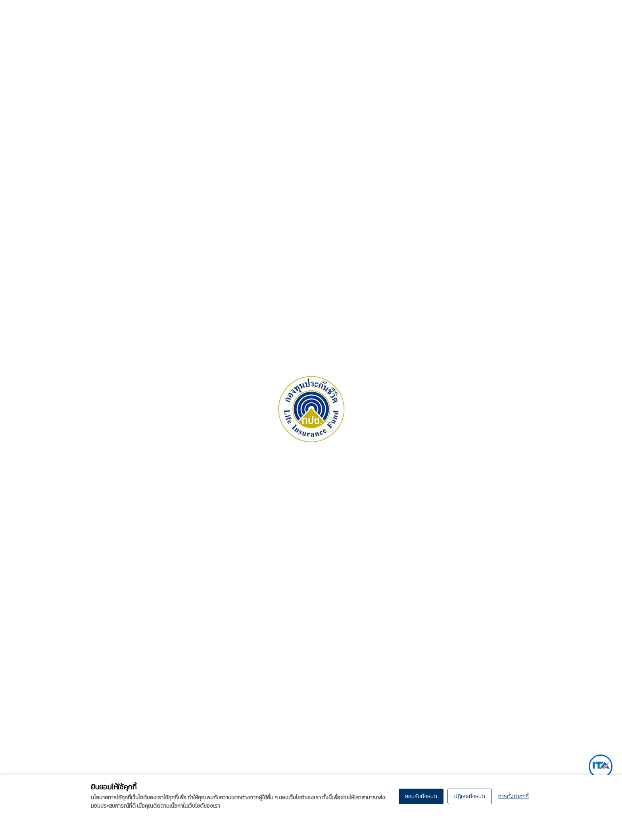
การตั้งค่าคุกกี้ (513, 796)
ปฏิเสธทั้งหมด (469, 796)
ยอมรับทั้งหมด (421, 796)
